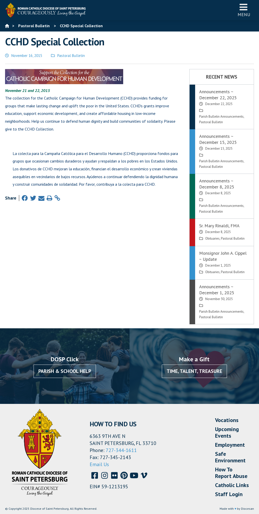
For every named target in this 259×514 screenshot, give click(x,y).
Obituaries (212, 238)
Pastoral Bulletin (71, 55)
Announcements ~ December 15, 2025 (218, 139)
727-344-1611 (121, 450)
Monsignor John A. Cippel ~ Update (223, 256)
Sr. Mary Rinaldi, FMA (219, 226)
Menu (244, 10)
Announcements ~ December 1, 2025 (216, 290)
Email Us (99, 464)
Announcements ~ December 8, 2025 (216, 184)
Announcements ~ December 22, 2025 (218, 95)
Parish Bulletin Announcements (221, 116)
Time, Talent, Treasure (194, 371)
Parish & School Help (64, 371)
